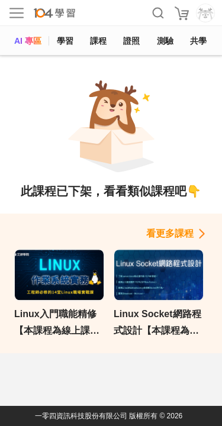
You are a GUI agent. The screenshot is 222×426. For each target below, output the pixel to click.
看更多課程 (170, 233)
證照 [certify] (131, 41)
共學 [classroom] (198, 41)
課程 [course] (98, 41)
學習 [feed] (65, 41)
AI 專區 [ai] (27, 41)
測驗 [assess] (165, 41)
